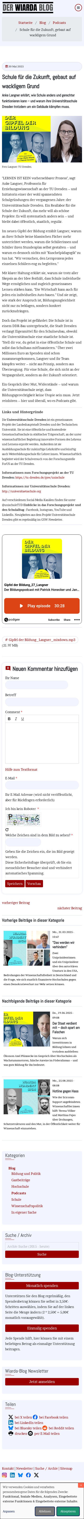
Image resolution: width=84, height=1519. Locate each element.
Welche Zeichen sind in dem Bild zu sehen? (37, 835)
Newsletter (24, 1468)
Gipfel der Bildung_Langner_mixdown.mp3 (42, 640)
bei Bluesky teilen (28, 1428)
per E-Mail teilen (47, 1434)
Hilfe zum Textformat (21, 770)
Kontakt (8, 1468)
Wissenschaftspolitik (27, 1206)
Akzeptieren (68, 1511)
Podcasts (59, 23)
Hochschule (20, 1186)
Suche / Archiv (46, 1468)
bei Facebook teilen (53, 1417)
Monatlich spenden (42, 1286)
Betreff (10, 695)
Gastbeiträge (20, 1180)
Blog (42, 23)
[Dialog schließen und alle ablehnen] (81, 1485)
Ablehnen (45, 1511)
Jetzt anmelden (42, 1382)
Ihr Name (12, 678)
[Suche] (42, 1246)
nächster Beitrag (69, 908)
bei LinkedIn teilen (29, 1423)
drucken (21, 1434)
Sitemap (66, 1468)
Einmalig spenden (42, 1328)
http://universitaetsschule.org (21, 491)
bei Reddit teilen (61, 1428)
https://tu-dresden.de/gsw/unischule (39, 477)
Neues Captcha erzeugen (7, 829)
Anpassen (9, 1511)
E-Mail (10, 778)
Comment (12, 712)
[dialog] (42, 1501)
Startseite (25, 23)
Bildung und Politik (26, 1174)
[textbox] (42, 743)
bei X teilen (23, 1417)
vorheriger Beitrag (16, 903)
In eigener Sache (24, 1212)
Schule (16, 1200)
